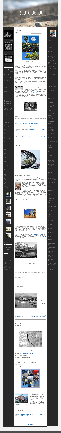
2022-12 (5, 174)
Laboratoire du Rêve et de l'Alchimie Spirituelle (51, 113)
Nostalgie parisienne (51, 51)
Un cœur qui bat (50, 259)
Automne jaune (53, 56)
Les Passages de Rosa (51, 220)
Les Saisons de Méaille (7, 138)
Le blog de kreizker (50, 207)
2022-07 (5, 178)
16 (23, 423)
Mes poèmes (5, 142)
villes (18, 316)
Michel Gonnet (50, 235)
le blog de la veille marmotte (52, 118)
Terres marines (6, 211)
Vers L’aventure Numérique (52, 263)
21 (32, 423)
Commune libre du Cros (37, 234)
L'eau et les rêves (50, 47)
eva (48, 56)
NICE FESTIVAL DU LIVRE (52, 137)
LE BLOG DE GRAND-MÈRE (52, 206)
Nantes (5, 149)
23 (36, 423)
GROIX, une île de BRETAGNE (52, 187)
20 (30, 423)
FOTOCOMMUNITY (6, 88)
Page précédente (18, 423)
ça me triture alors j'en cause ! (52, 169)
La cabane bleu (50, 109)
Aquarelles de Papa (6, 232)
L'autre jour (49, 194)
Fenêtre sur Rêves (50, 101)
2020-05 (5, 186)
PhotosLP (5, 79)
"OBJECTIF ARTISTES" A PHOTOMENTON (7, 102)
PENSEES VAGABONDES (51, 247)
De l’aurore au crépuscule (51, 178)
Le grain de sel (50, 210)
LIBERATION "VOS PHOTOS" (8, 92)
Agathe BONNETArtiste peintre (52, 161)
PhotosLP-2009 (30, 169)
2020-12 (5, 183)
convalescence (28, 350)
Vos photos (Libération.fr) (51, 264)
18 (26, 423)
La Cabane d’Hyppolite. (7, 204)
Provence (5, 161)
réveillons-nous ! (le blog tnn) (52, 148)
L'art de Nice (50, 106)
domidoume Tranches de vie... (52, 179)
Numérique (5, 153)
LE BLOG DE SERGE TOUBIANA (51, 121)
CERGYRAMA (50, 172)
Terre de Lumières (50, 78)
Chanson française (50, 173)
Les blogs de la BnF (51, 124)
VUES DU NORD (50, 269)
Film (4, 133)
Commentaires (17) (41, 414)
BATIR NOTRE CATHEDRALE (8, 103)
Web (4, 169)
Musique (5, 146)
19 (28, 423)
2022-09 (5, 175)
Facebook (36, 137)
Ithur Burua (49, 191)
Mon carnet (49, 236)
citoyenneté (28, 316)
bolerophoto (49, 168)
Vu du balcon (50, 155)
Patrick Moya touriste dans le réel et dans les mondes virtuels (52, 141)
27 (43, 423)
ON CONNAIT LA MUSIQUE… (52, 243)
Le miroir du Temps (50, 213)
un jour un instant (6, 165)
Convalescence (18, 325)
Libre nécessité (50, 224)
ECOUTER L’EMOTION (51, 182)
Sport (4, 162)
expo (23, 137)
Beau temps (17, 32)
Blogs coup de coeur (6, 122)
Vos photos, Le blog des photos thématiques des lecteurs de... (52, 266)
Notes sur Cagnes (23, 126)
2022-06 (5, 179)
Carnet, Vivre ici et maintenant (8, 126)
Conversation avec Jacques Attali (52, 93)
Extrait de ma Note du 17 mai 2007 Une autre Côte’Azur (26, 123)
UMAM (49, 152)
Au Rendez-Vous (50, 165)
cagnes (18, 137)
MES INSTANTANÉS (51, 133)
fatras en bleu (50, 186)
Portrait (5, 158)
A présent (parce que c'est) (51, 160)
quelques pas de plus (28, 353)
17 (24, 423)
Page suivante (30, 424)
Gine (49, 63)
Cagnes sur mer (6, 125)
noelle (49, 57)
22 (34, 423)
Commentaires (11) (41, 136)
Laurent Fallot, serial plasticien (52, 203)
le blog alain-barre (50, 115)
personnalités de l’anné (25, 224)
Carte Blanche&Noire (6, 74)
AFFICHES (5, 218)
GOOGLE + (5, 91)
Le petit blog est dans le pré (52, 216)
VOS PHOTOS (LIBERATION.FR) (6, 96)
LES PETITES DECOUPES (52, 223)
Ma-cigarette (50, 228)
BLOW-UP (49, 89)
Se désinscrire (8, 247)
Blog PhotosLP (40, 306)
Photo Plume (50, 248)
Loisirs (4, 141)
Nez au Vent (50, 239)
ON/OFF (49, 244)
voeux (21, 316)
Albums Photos (6, 191)
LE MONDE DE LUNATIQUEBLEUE (51, 215)
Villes (28, 315)
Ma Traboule (50, 227)
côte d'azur (27, 137)
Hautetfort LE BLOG (51, 190)
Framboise (49, 66)
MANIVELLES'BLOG (51, 231)
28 (45, 423)
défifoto (5, 130)
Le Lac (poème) (50, 48)
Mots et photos (6, 145)
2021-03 (5, 182)
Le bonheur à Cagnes (19, 146)
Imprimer (41, 137)
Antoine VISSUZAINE (51, 85)
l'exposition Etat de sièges (33, 92)
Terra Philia (49, 256)
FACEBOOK (5, 87)
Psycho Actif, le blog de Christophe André (51, 147)
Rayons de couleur (50, 251)
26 (41, 423)
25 (39, 423)
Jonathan (32, 366)
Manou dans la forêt (51, 130)
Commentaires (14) (41, 315)
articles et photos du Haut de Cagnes (36, 129)
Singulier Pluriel (50, 151)
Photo (4, 154)
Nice (4, 150)
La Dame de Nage (50, 110)
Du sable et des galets (51, 98)
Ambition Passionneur (51, 164)
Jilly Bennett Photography (51, 105)
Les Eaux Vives (50, 219)
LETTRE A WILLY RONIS (7, 109)
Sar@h (49, 252)
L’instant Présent (50, 129)
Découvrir (5, 129)
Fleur (4, 134)
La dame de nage (50, 200)
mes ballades (28, 200)
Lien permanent (32, 136)
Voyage (5, 166)
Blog (4, 121)
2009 (24, 316)
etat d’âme (49, 183)
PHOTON (49, 143)
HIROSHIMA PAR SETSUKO (8, 108)
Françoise (49, 61)
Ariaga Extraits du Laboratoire (52, 86)
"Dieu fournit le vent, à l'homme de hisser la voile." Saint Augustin (52, 83)
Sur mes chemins (50, 255)
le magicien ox (50, 123)
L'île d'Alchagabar (50, 195)
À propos (49, 40)
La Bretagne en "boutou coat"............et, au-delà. (51, 198)
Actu (4, 117)
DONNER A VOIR (50, 97)
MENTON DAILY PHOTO (51, 232)
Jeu (4, 137)
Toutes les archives (6, 187)
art (21, 137)
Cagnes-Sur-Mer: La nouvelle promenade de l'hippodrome (8, 225)
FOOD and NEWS (50, 102)
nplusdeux (49, 240)
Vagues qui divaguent (51, 260)
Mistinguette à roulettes (51, 134)
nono (48, 138)
